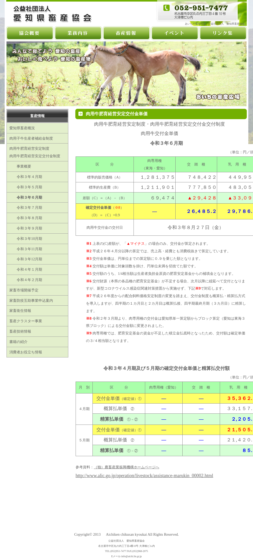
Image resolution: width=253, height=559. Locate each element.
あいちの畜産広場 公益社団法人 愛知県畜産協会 (216, 23)
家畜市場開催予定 (23, 290)
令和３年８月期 (25, 218)
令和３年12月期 (25, 259)
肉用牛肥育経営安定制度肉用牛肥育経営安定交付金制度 (34, 152)
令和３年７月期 (25, 207)
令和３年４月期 (25, 177)
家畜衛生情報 (20, 311)
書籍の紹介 (18, 342)
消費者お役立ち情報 (25, 352)
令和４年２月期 (25, 280)
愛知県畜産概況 (22, 128)
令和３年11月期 (25, 249)
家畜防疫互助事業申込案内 (31, 300)
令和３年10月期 (25, 238)
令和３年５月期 (25, 187)
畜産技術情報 (20, 331)
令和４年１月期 (25, 269)
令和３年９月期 (25, 228)
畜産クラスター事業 (25, 321)
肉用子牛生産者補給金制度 (31, 138)
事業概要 (20, 166)
